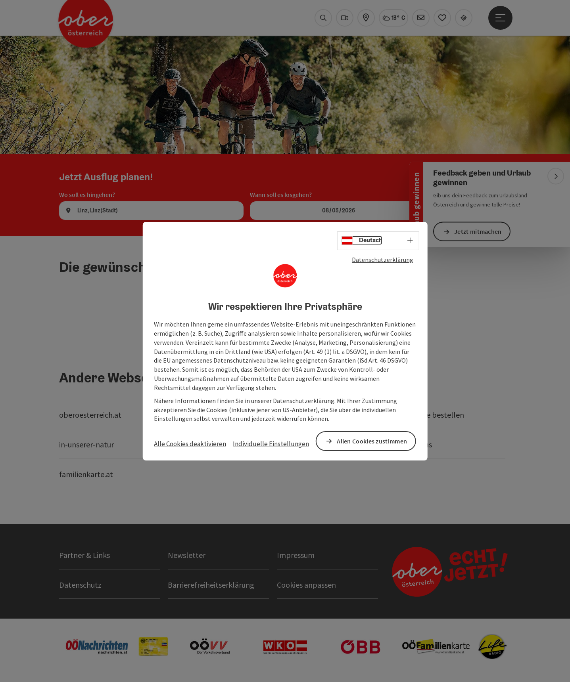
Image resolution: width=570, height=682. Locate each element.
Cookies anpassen (306, 585)
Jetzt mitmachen (478, 231)
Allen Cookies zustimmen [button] (372, 441)
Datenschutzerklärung (382, 259)
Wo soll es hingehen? (87, 195)
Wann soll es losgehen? (281, 195)
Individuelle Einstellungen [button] (271, 443)
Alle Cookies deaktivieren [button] (190, 443)
